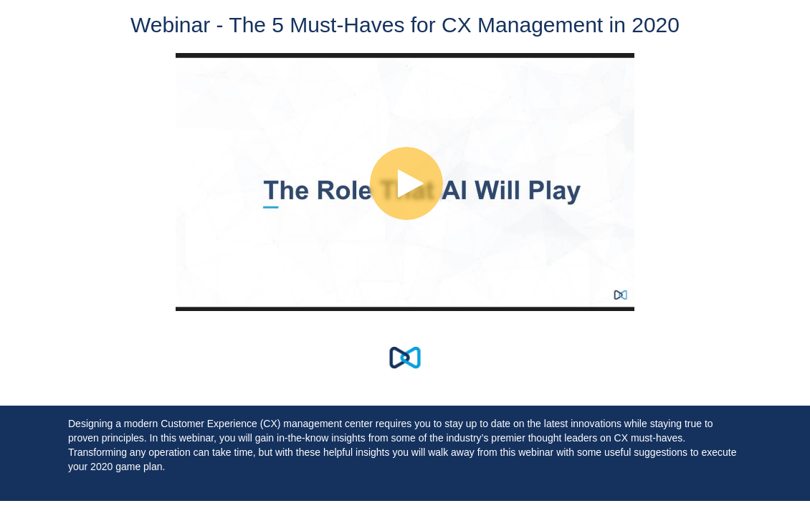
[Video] (405, 182)
